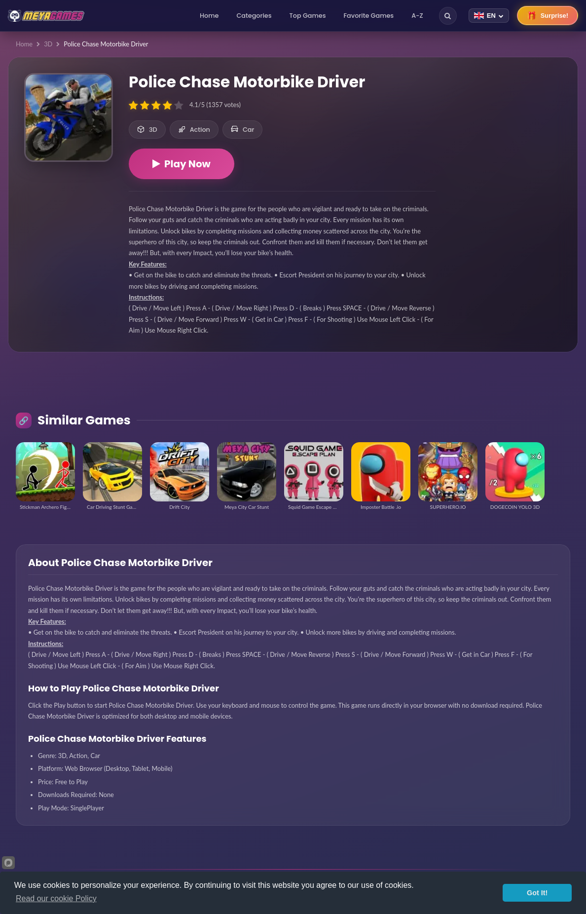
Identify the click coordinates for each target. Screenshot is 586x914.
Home (209, 15)
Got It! (537, 893)
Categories (253, 15)
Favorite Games (369, 15)
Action (194, 129)
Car (242, 129)
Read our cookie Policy (56, 898)
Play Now (181, 164)
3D (48, 44)
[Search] (448, 16)
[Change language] (489, 15)
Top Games (308, 15)
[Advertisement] (506, 128)
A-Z (417, 15)
